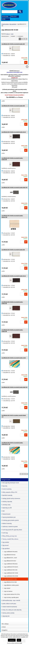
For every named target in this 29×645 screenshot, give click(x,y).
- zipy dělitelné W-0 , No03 (10, 557)
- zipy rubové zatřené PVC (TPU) (12, 594)
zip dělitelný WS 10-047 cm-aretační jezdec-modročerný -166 (12, 443)
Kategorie (5, 16)
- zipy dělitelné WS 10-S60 (10, 579)
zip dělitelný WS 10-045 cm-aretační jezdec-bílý (13, 249)
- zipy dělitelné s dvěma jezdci (11, 585)
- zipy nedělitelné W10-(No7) (11, 567)
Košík (3, 19)
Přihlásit (14, 16)
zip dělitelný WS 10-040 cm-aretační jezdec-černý (14, 132)
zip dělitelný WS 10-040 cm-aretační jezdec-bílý (13, 105)
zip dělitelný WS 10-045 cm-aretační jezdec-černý (14, 276)
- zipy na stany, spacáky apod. (11, 597)
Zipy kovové (5, 545)
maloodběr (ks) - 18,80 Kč (8, 428)
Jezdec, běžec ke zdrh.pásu (9, 603)
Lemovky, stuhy (6, 504)
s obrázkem (20, 36)
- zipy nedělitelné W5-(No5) (10, 551)
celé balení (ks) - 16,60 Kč (8, 115)
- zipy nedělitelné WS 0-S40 (10, 570)
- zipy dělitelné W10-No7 (10, 560)
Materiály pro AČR (7, 508)
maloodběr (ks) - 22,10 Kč (8, 235)
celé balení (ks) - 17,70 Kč (8, 233)
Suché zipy (5, 533)
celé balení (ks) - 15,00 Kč (8, 426)
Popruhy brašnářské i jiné (9, 517)
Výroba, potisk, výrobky (8, 613)
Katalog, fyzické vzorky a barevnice (11, 498)
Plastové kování (6, 514)
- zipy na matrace (8, 591)
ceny (12, 34)
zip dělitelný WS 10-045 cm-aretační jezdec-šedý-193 (14, 387)
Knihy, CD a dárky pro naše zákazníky (11, 610)
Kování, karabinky (6, 489)
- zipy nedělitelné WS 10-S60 (11, 573)
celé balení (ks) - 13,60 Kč (8, 53)
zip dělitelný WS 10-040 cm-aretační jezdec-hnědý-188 (12, 158)
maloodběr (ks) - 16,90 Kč (8, 55)
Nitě (3, 511)
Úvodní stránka (5, 24)
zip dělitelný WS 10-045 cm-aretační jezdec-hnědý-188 (12, 302)
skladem (13, 36)
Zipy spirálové (13, 24)
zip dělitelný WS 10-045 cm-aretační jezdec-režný (14, 357)
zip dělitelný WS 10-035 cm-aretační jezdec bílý (13, 44)
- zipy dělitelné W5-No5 (9, 554)
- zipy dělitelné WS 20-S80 (10, 582)
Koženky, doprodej (7, 501)
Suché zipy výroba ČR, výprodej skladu (12, 529)
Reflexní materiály (7, 523)
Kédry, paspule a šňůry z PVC (9, 492)
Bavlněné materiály (7, 495)
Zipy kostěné (5, 542)
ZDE (21, 643)
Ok (19, 640)
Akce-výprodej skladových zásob (10, 482)
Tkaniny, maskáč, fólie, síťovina (10, 539)
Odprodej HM (5, 616)
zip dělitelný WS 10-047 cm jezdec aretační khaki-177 (14, 416)
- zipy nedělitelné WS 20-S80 (11, 576)
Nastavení (11, 640)
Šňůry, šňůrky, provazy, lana (9, 536)
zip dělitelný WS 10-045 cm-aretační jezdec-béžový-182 (12, 216)
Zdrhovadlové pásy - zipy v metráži (11, 600)
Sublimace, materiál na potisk (10, 526)
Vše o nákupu (5, 624)
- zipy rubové (7, 588)
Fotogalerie (4, 630)
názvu (8, 34)
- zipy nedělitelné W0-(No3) (10, 564)
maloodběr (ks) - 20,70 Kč (8, 117)
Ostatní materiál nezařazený (9, 606)
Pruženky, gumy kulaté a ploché (10, 520)
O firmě (3, 627)
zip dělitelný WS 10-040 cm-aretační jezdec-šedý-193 (14, 187)
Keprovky (4, 486)
